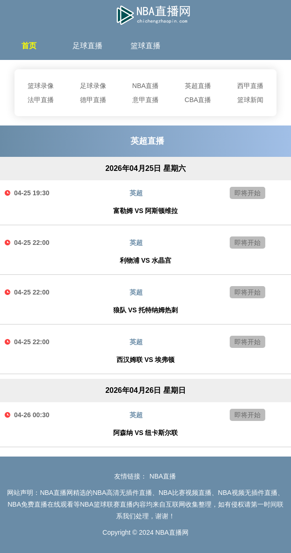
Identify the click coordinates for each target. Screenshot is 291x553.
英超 (136, 193)
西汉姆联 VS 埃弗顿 (145, 359)
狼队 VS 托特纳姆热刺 (145, 310)
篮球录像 (41, 85)
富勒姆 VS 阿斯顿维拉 (145, 210)
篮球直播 (145, 46)
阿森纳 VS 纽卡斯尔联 (145, 432)
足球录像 (93, 85)
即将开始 (247, 193)
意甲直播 (145, 99)
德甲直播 (93, 99)
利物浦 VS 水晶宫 (145, 260)
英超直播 (198, 85)
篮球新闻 (250, 99)
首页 (29, 46)
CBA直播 (198, 99)
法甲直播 (41, 99)
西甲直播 (250, 85)
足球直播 (87, 46)
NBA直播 (145, 85)
